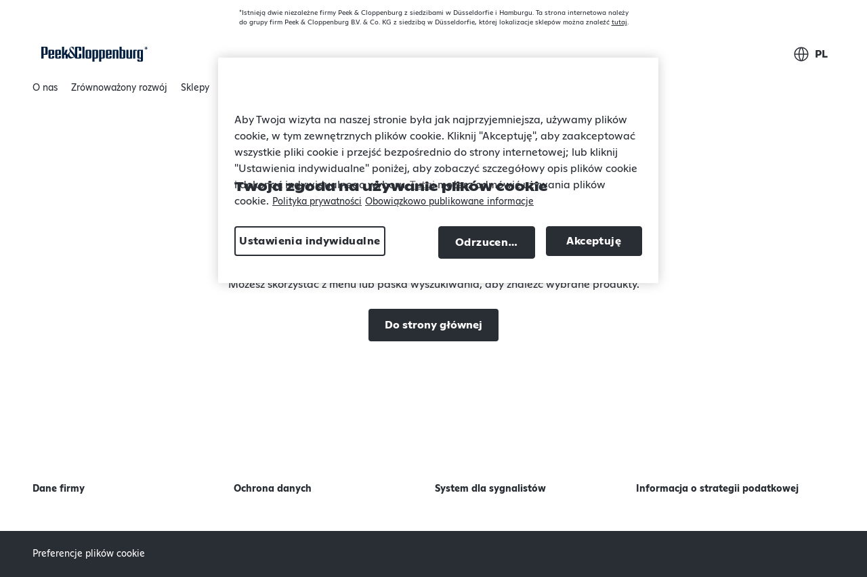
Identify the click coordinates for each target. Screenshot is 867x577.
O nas (45, 91)
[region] (438, 170)
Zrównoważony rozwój (119, 91)
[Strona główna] (92, 54)
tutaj (619, 22)
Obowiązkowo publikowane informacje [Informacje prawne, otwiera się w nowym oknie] (449, 202)
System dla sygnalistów (490, 489)
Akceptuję (593, 241)
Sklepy (195, 88)
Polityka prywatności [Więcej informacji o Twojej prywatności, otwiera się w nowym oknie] (317, 202)
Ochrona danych (273, 489)
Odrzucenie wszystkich (495, 242)
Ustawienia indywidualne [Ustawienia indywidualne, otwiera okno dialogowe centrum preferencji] (309, 241)
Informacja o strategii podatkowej (717, 489)
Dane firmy (59, 489)
